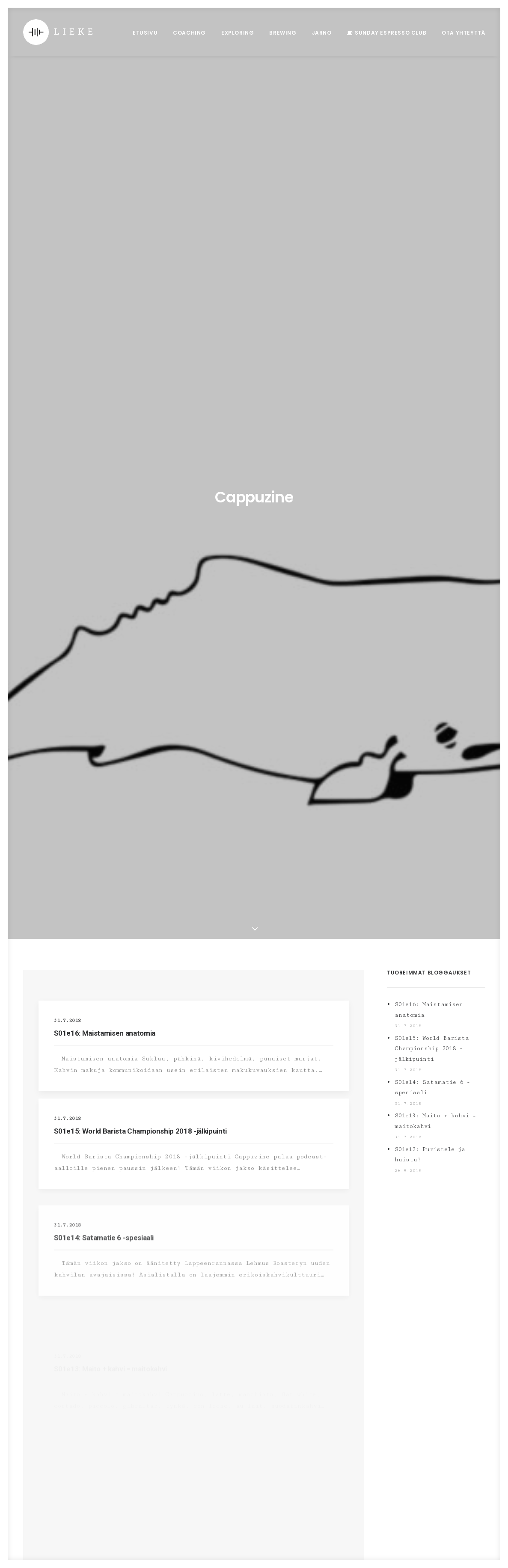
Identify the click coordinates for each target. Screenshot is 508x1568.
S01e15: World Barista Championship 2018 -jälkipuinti (140, 429)
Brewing (282, 32)
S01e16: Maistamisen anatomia (104, 303)
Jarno (322, 32)
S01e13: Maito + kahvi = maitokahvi (435, 391)
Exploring (237, 32)
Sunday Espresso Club (390, 32)
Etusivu (145, 32)
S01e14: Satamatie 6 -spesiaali (432, 358)
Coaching (189, 32)
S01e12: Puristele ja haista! (430, 425)
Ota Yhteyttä (463, 32)
